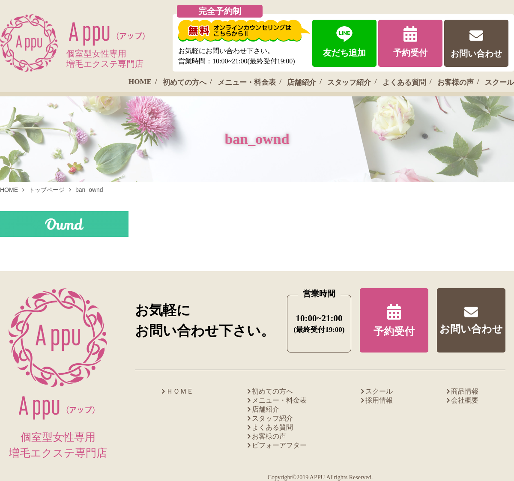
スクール (499, 82)
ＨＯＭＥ (180, 391)
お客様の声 (455, 82)
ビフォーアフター (279, 445)
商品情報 (464, 391)
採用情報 (379, 400)
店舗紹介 (301, 82)
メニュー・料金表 (247, 82)
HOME (140, 82)
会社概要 (464, 400)
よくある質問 (404, 82)
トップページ (47, 189)
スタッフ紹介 (349, 82)
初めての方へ (184, 82)
